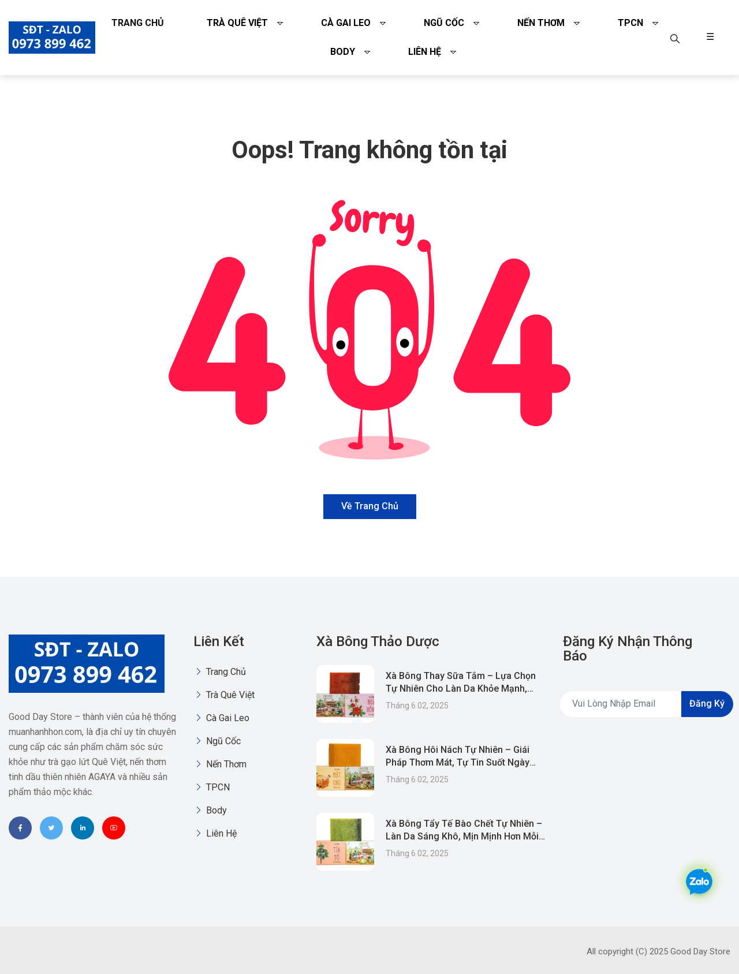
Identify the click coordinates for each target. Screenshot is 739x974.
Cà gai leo (346, 22)
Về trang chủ (369, 506)
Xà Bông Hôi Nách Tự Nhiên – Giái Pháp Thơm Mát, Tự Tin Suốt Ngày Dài (457, 762)
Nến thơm (541, 22)
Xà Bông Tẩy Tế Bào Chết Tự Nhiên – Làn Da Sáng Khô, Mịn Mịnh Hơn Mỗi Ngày (464, 836)
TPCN (630, 22)
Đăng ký (707, 703)
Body (342, 51)
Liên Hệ (424, 51)
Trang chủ (137, 22)
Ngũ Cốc (444, 22)
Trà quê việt (237, 22)
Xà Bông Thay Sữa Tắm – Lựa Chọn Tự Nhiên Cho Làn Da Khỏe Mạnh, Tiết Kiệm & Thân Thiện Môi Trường (461, 688)
